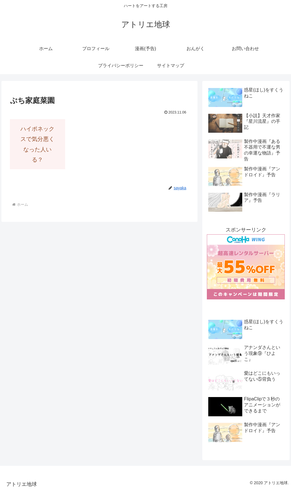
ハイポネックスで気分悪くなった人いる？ (37, 144)
